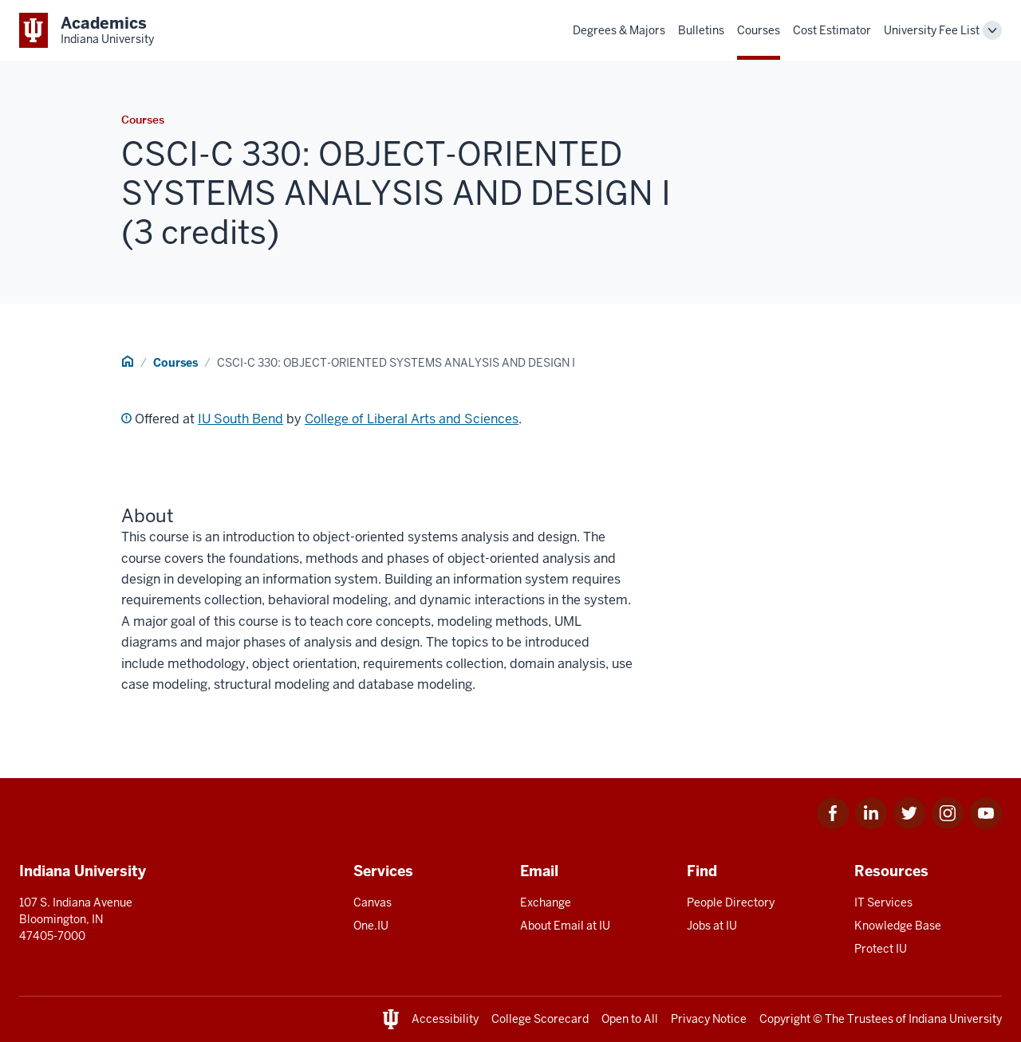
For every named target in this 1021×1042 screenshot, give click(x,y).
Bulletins (701, 30)
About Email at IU (565, 925)
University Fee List (932, 30)
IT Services (883, 902)
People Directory (731, 902)
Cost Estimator (832, 30)
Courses (758, 30)
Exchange (545, 902)
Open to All (629, 1019)
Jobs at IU (712, 925)
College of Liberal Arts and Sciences (411, 419)
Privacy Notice (709, 1019)
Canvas (372, 902)
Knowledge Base (897, 925)
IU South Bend (240, 419)
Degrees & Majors (619, 30)
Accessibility (445, 1019)
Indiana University (955, 1019)
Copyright (784, 1019)
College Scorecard (540, 1019)
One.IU (370, 925)
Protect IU (880, 949)
